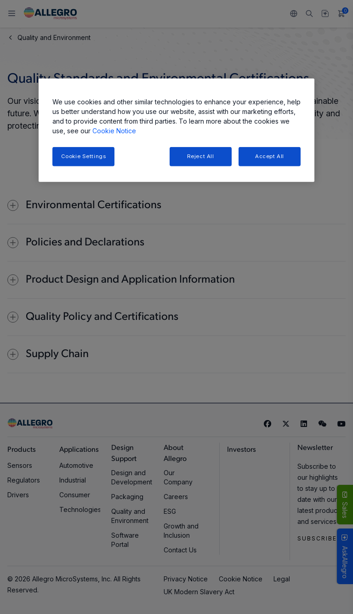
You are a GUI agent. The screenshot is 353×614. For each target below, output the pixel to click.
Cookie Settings (83, 156)
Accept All (269, 156)
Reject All (200, 156)
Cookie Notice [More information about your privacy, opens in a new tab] (114, 131)
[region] (176, 130)
